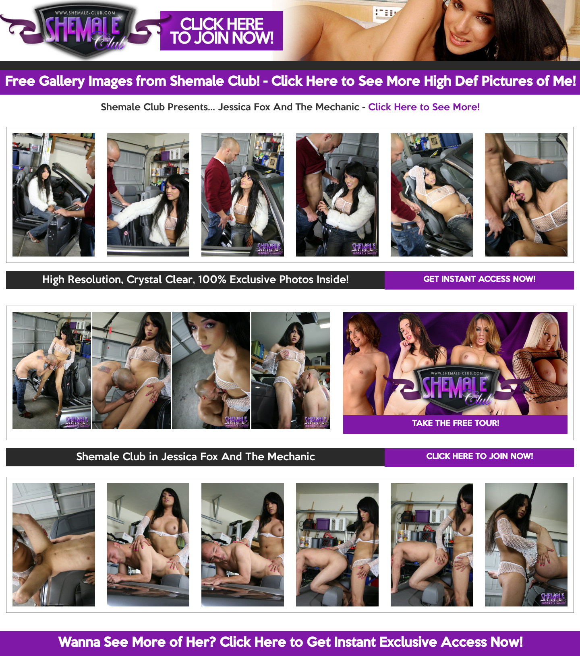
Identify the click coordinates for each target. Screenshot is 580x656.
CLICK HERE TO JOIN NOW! (479, 457)
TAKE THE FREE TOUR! (455, 424)
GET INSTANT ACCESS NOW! (479, 280)
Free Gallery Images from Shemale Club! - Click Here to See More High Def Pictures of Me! (290, 82)
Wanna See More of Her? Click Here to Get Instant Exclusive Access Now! (290, 643)
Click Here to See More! (424, 107)
